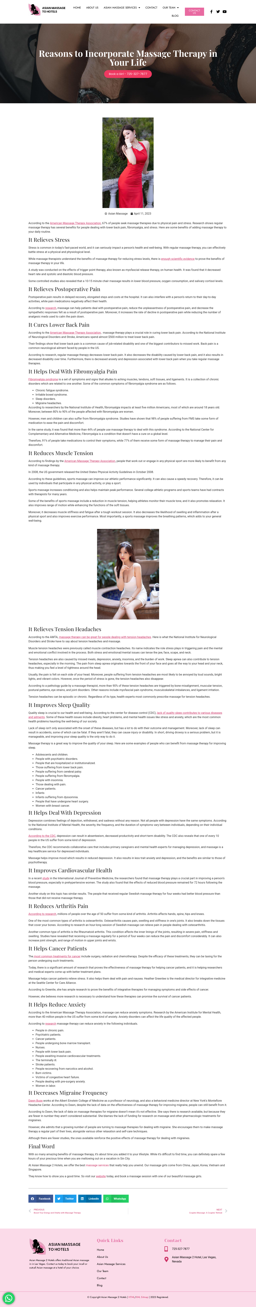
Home (77, 8)
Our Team (171, 8)
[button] (40, 1199)
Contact (151, 8)
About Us (92, 8)
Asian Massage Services (122, 8)
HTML (132, 1297)
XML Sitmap (142, 1297)
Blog (175, 16)
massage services (97, 1165)
